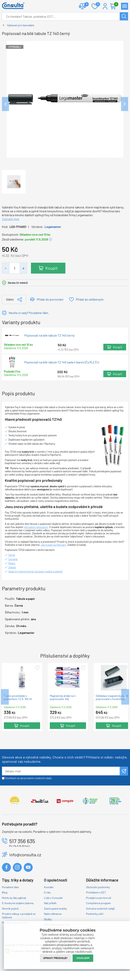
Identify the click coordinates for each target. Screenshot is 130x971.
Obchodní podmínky (98, 887)
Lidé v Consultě (53, 897)
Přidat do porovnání (50, 299)
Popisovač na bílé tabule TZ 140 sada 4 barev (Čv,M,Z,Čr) (61, 362)
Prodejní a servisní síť (98, 897)
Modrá (11, 563)
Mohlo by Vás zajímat (14, 897)
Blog (4, 892)
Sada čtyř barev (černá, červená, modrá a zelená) (35, 571)
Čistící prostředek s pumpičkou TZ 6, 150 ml (18, 697)
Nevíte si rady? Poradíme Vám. (29, 313)
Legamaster (53, 226)
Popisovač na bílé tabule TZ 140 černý (49, 335)
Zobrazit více (10, 219)
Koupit (51, 267)
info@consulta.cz (25, 854)
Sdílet (10, 299)
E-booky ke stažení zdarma (17, 903)
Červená (13, 559)
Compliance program (98, 903)
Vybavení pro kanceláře (20, 25)
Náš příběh (50, 903)
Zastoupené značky (55, 908)
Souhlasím (82, 958)
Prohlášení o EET (96, 892)
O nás (47, 892)
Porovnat (85, 4)
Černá (11, 554)
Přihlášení (105, 6)
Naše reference (52, 913)
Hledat (124, 16)
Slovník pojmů (10, 908)
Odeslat (124, 771)
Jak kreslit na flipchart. (54, 544)
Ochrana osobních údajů (100, 908)
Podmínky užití (94, 913)
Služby (48, 919)
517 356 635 (22, 841)
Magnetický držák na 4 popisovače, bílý (63, 697)
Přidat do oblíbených (90, 299)
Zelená (12, 567)
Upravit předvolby (55, 958)
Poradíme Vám (10, 887)
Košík (115, 4)
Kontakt (49, 887)
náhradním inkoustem (36, 527)
